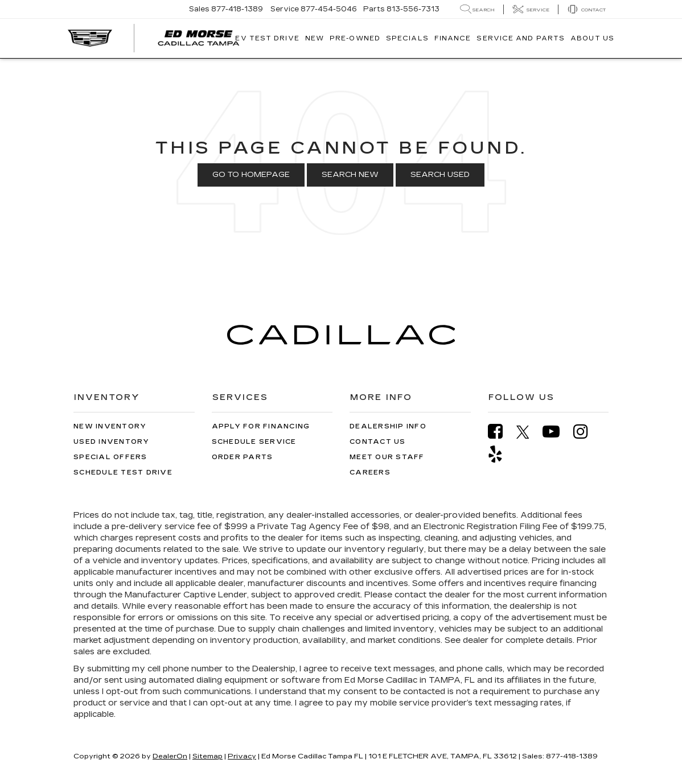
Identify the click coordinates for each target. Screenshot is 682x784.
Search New (350, 174)
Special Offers (110, 457)
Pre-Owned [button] (355, 38)
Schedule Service (254, 441)
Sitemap (207, 756)
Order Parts (242, 457)
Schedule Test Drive (122, 472)
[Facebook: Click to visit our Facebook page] (501, 431)
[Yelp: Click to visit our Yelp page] (501, 454)
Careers (370, 472)
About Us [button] (592, 38)
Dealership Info (388, 426)
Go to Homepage (251, 174)
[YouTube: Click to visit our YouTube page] (557, 431)
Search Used (440, 174)
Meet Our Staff (387, 457)
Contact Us (378, 441)
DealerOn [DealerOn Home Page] (170, 756)
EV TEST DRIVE (267, 38)
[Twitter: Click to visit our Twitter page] (528, 431)
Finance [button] (452, 38)
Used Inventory (111, 441)
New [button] (314, 38)
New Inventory (109, 426)
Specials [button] (407, 38)
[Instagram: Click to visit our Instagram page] (586, 431)
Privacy (242, 756)
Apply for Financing (261, 426)
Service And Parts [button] (520, 38)
